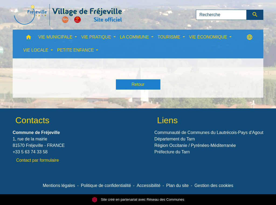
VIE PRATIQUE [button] (96, 37)
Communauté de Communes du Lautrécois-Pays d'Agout (208, 132)
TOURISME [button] (170, 37)
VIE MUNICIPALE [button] (56, 37)
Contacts (32, 120)
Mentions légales (59, 185)
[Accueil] (68, 15)
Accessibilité (148, 185)
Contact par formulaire (37, 160)
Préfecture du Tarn (172, 152)
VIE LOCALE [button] (36, 50)
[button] (28, 38)
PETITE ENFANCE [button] (76, 50)
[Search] (221, 15)
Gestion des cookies (213, 185)
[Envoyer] (255, 15)
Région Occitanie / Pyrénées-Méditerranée (195, 145)
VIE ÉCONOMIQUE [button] (209, 37)
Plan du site (177, 185)
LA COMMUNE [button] (135, 37)
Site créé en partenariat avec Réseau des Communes (138, 199)
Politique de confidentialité (106, 185)
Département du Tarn (174, 139)
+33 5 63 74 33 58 (30, 152)
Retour (138, 84)
